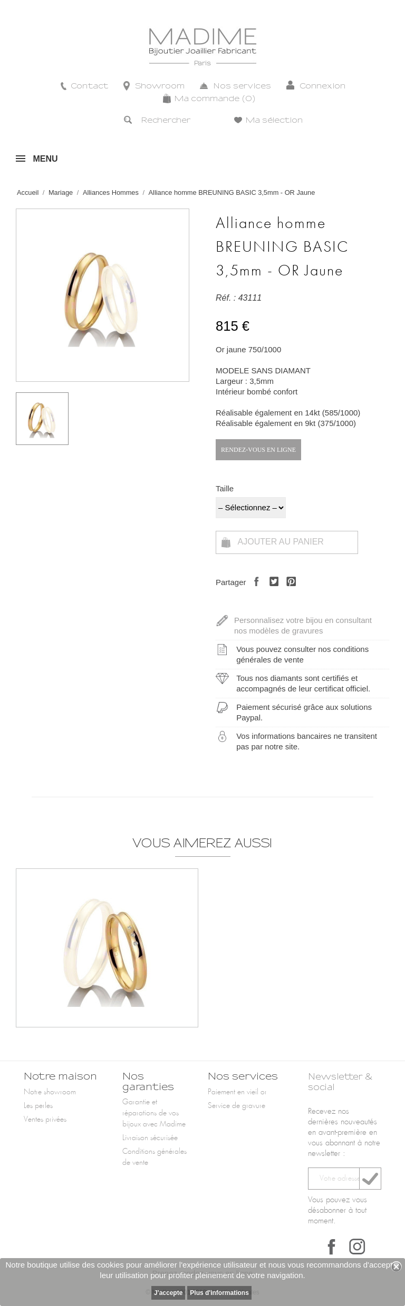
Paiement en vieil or (237, 1092)
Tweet (271, 590)
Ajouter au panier (272, 542)
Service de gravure (236, 1106)
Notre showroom (50, 1092)
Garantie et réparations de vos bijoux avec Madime (154, 1113)
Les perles (38, 1106)
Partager (254, 590)
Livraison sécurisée (150, 1138)
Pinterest (288, 590)
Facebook (331, 1246)
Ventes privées (45, 1119)
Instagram (357, 1246)
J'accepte (168, 1293)
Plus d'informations (219, 1293)
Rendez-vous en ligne (258, 449)
